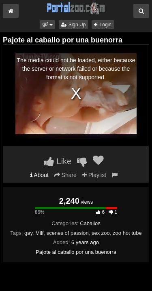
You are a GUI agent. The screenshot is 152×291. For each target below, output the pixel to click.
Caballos (90, 223)
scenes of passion (68, 233)
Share (65, 175)
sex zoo (101, 233)
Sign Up (73, 24)
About (39, 175)
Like (57, 161)
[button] (47, 24)
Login (102, 24)
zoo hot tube (127, 233)
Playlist (94, 175)
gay (28, 233)
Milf (39, 233)
